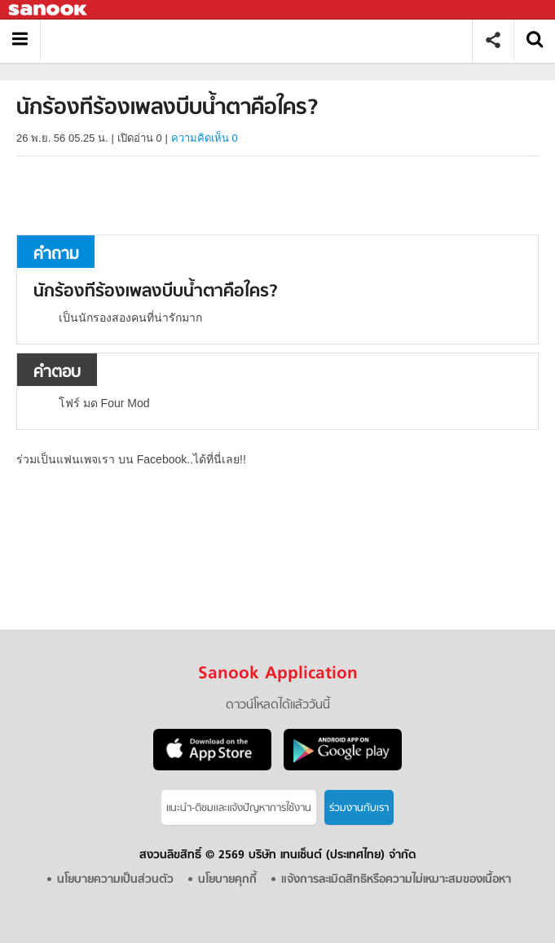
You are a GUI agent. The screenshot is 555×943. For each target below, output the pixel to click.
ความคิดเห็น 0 (204, 138)
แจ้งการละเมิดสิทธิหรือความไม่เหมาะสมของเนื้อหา (396, 880)
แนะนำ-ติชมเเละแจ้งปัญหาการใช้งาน (238, 808)
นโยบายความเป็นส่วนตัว (115, 880)
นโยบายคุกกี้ (227, 880)
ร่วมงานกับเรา (359, 808)
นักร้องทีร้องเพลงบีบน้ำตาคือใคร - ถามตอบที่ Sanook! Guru (262, 40)
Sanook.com (49, 10)
